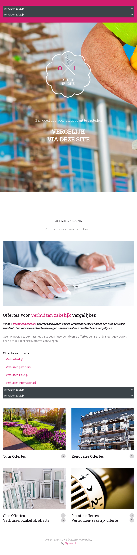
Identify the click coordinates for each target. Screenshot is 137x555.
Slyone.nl (70, 543)
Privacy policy (84, 539)
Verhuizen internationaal (21, 382)
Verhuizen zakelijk (51, 315)
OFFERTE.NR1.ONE (56, 539)
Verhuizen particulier (18, 367)
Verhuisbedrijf (14, 359)
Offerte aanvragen (17, 353)
